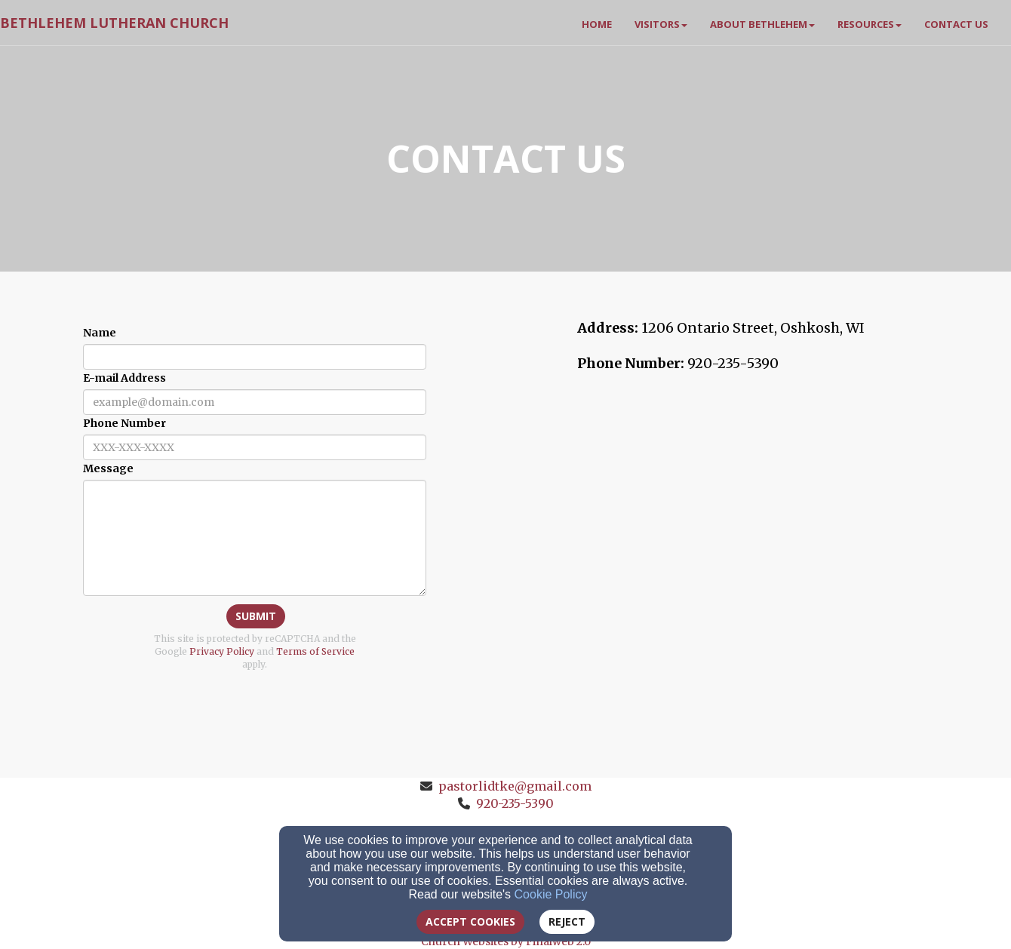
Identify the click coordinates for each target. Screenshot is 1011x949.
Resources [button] (869, 24)
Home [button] (597, 24)
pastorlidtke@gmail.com (515, 786)
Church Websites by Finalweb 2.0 (506, 941)
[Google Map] (756, 498)
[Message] (254, 538)
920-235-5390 (515, 803)
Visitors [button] (661, 24)
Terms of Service (315, 651)
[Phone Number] (254, 447)
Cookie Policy (551, 894)
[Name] (254, 357)
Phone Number (124, 423)
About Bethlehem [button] (762, 24)
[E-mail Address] (254, 402)
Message (108, 468)
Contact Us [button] (956, 24)
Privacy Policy (221, 651)
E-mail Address (124, 378)
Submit (255, 616)
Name (99, 332)
